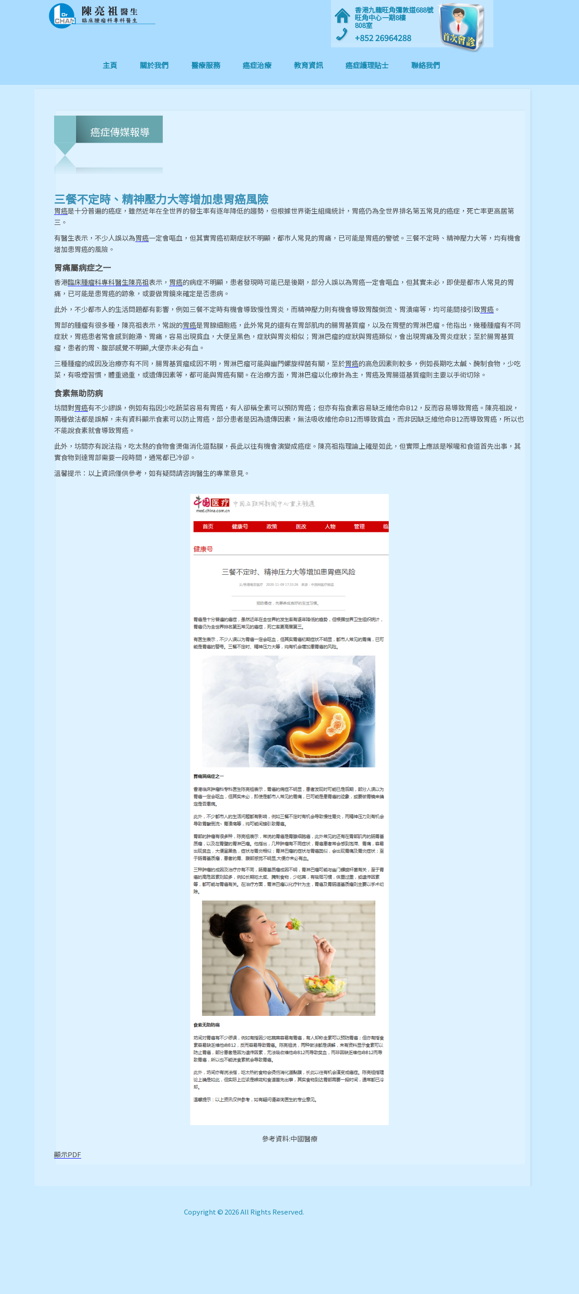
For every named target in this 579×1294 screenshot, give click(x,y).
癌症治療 (257, 65)
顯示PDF (67, 1154)
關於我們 (154, 65)
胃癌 (61, 211)
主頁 (116, 65)
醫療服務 (205, 65)
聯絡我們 (425, 65)
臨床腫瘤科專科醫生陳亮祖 (108, 282)
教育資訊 (308, 65)
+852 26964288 (383, 38)
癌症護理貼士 (367, 65)
